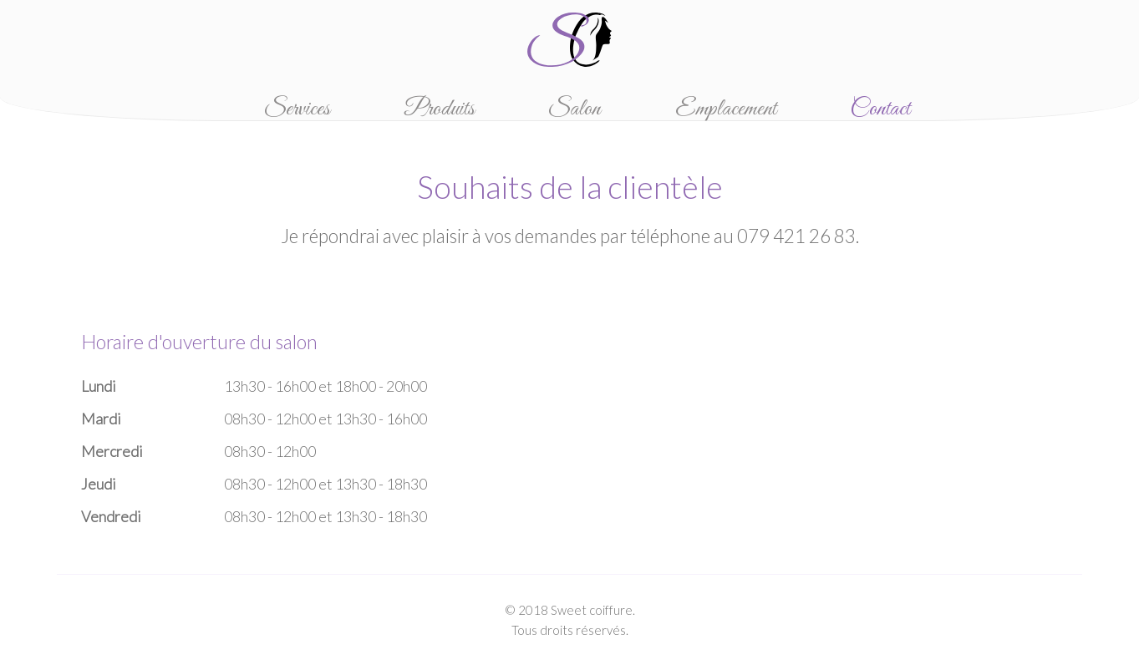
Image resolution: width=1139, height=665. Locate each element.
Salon (574, 109)
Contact (880, 109)
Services (297, 109)
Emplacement (725, 109)
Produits (439, 109)
